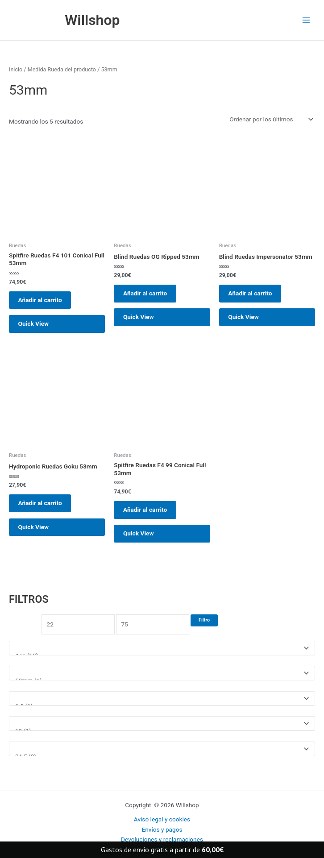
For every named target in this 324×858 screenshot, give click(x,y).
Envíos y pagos (161, 829)
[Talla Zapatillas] (162, 761)
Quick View (36, 329)
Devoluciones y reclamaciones (162, 839)
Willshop (96, 20)
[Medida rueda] (162, 686)
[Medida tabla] (162, 711)
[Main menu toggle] (306, 21)
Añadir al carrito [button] (43, 303)
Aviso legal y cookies (162, 819)
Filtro (204, 632)
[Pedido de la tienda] (270, 121)
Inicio (15, 71)
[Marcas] (162, 660)
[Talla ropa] (162, 736)
